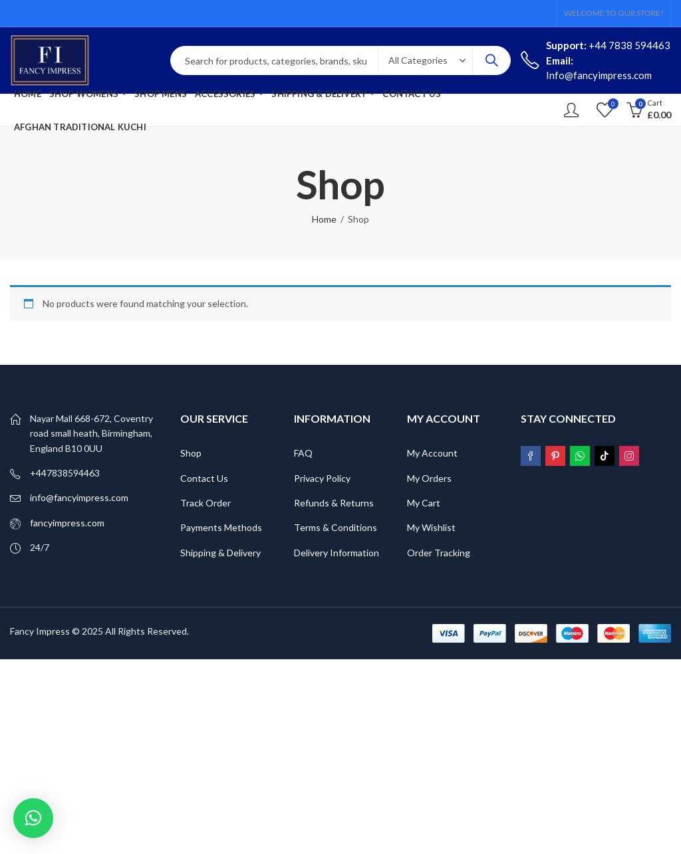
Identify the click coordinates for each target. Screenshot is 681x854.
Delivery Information (336, 552)
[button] (33, 818)
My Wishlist (431, 527)
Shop (191, 453)
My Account (432, 453)
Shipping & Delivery (220, 552)
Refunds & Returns (334, 502)
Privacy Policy (322, 478)
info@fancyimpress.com (79, 497)
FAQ (303, 453)
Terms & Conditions (335, 527)
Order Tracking (438, 552)
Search (491, 60)
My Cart (423, 502)
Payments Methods (221, 527)
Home (324, 219)
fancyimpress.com (67, 522)
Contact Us (204, 478)
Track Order (205, 502)
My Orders (429, 478)
